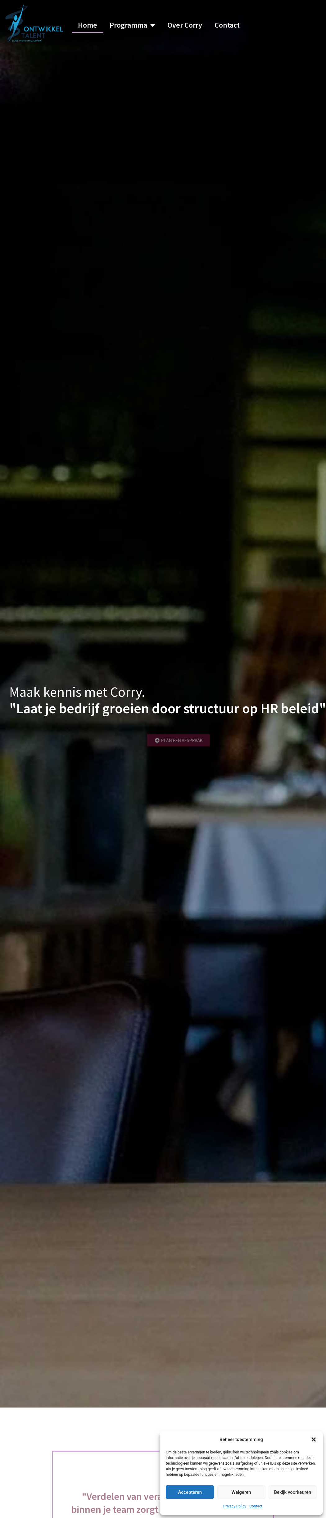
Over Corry (184, 25)
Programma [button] (132, 25)
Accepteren (190, 1492)
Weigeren (241, 1492)
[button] (313, 1439)
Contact (255, 1506)
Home (87, 25)
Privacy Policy (234, 1506)
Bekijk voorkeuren (292, 1492)
